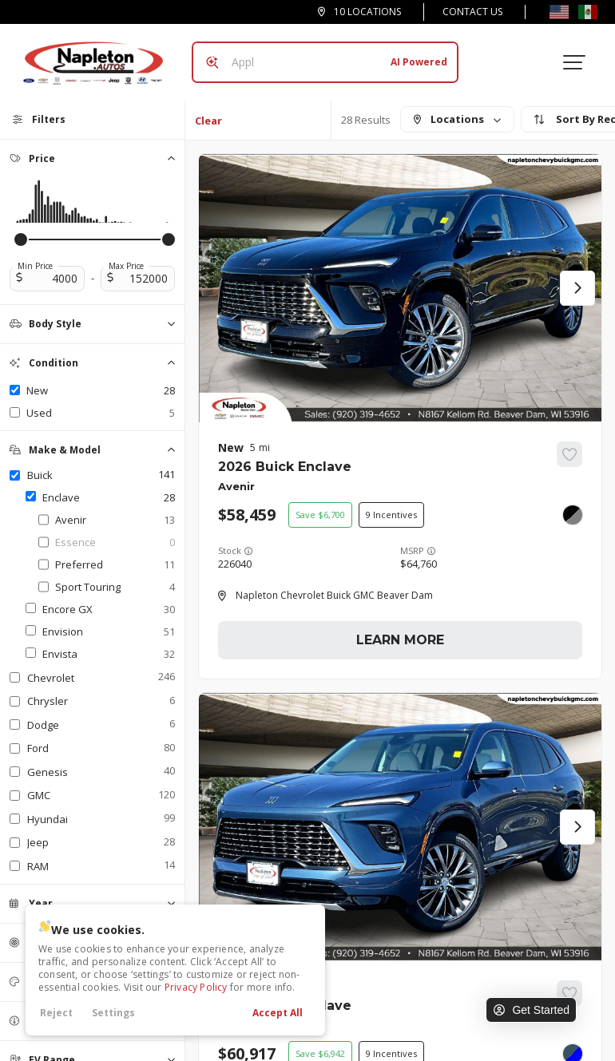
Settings (113, 1012)
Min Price (35, 266)
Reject (56, 1012)
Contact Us (472, 11)
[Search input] (325, 62)
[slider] (21, 239)
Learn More (400, 639)
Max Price (126, 266)
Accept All (277, 1012)
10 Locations (367, 12)
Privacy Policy (196, 987)
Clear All (208, 126)
